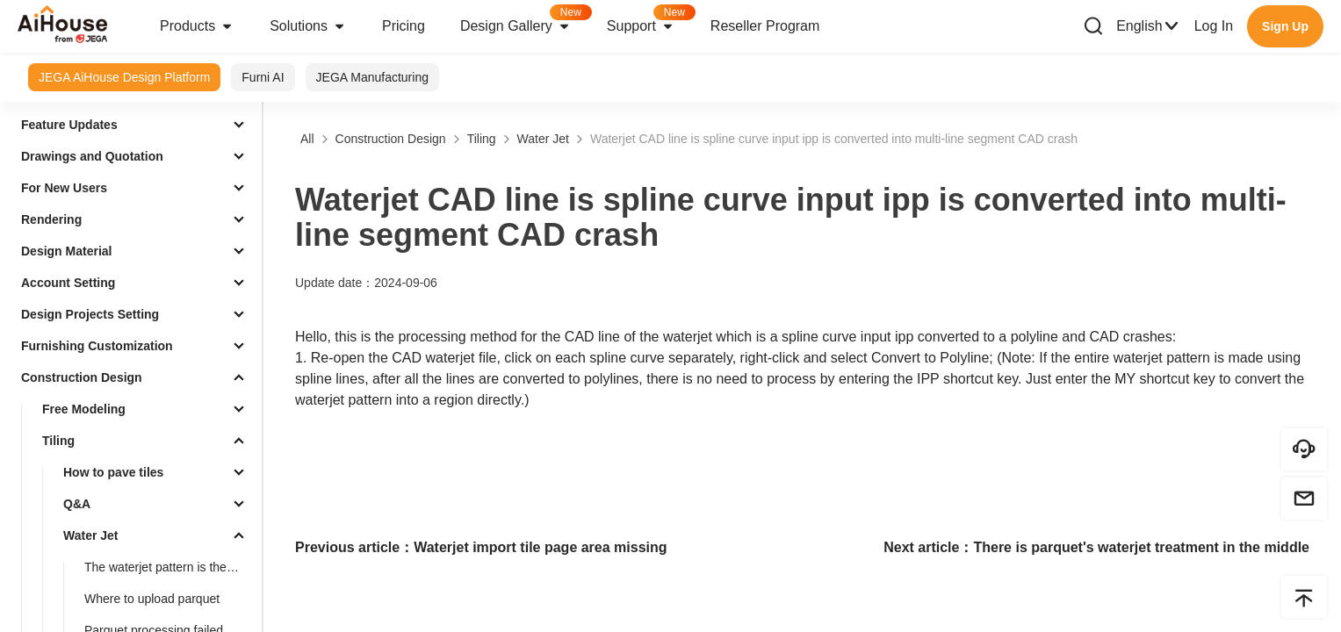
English (1147, 26)
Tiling (58, 441)
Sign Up (1285, 26)
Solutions (308, 26)
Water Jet (91, 535)
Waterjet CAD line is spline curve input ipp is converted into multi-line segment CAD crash (834, 139)
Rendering (51, 219)
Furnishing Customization (97, 346)
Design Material (66, 251)
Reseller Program (764, 25)
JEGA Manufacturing (372, 77)
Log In (1213, 25)
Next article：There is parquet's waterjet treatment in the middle (1096, 547)
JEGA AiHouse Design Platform (124, 77)
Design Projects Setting (90, 314)
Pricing (403, 25)
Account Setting (68, 283)
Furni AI (263, 77)
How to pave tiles (113, 472)
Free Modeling (84, 409)
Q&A (76, 504)
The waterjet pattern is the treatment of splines (169, 567)
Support (650, 20)
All (307, 139)
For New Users (64, 188)
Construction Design (81, 377)
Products (197, 26)
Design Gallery (524, 20)
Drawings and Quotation (92, 156)
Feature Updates (69, 125)
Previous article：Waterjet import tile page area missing (481, 547)
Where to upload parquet (152, 599)
